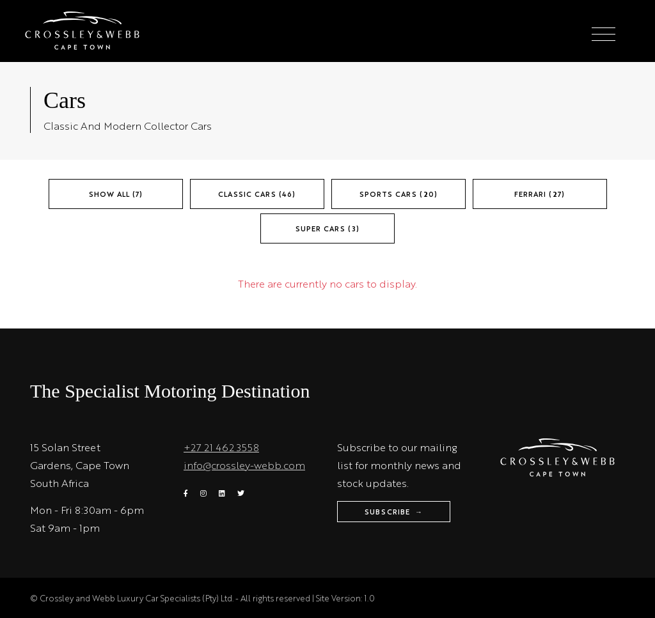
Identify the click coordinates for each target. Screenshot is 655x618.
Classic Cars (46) (257, 194)
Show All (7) (116, 194)
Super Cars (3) (327, 228)
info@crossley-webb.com (244, 465)
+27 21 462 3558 (221, 447)
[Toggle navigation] (603, 35)
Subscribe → (394, 511)
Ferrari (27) (539, 194)
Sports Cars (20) (398, 194)
